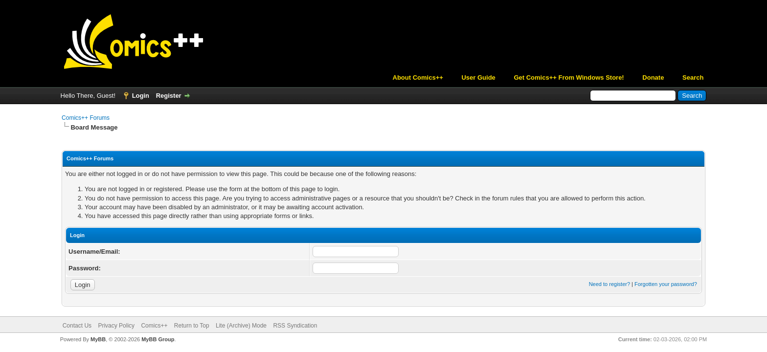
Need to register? (609, 284)
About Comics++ (418, 77)
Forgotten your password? (665, 284)
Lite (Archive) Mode (241, 325)
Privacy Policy (116, 325)
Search (692, 77)
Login (140, 95)
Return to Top (191, 325)
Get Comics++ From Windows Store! (569, 77)
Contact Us (77, 325)
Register (168, 95)
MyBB (98, 339)
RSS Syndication (295, 325)
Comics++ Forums (86, 117)
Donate (653, 77)
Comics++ (154, 325)
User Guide (478, 77)
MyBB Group (157, 339)
